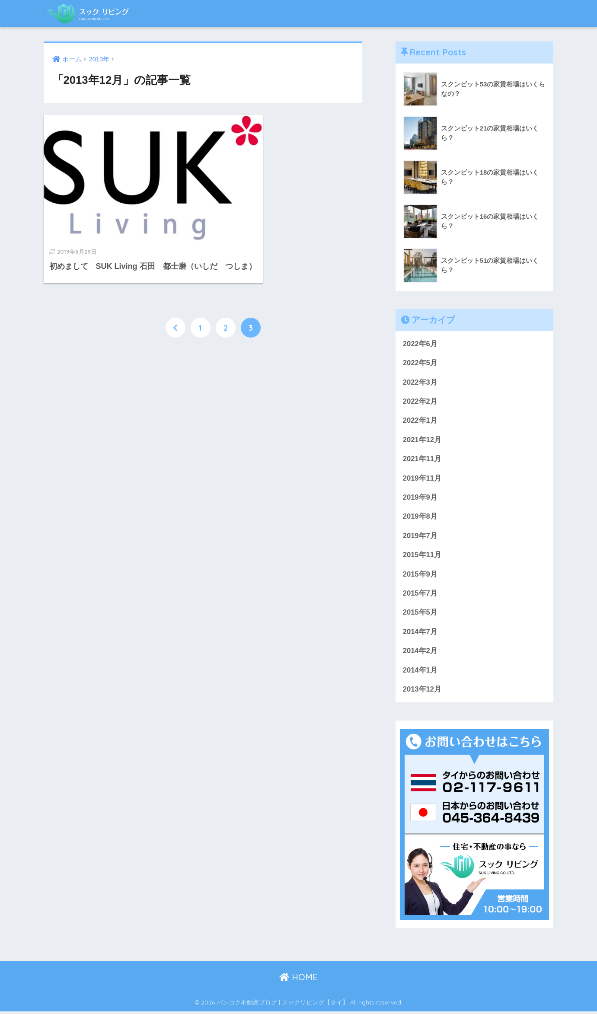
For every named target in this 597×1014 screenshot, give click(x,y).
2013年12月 (422, 692)
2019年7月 (420, 537)
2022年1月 (420, 421)
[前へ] (175, 301)
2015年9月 (420, 575)
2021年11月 (422, 460)
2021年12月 (422, 440)
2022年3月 (420, 382)
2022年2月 (420, 402)
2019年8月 (420, 517)
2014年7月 (420, 633)
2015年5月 (420, 614)
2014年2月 (420, 653)
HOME (298, 979)
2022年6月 (420, 344)
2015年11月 (422, 556)
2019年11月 (422, 479)
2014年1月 (420, 672)
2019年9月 (420, 498)
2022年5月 (420, 363)
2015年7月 (420, 595)
